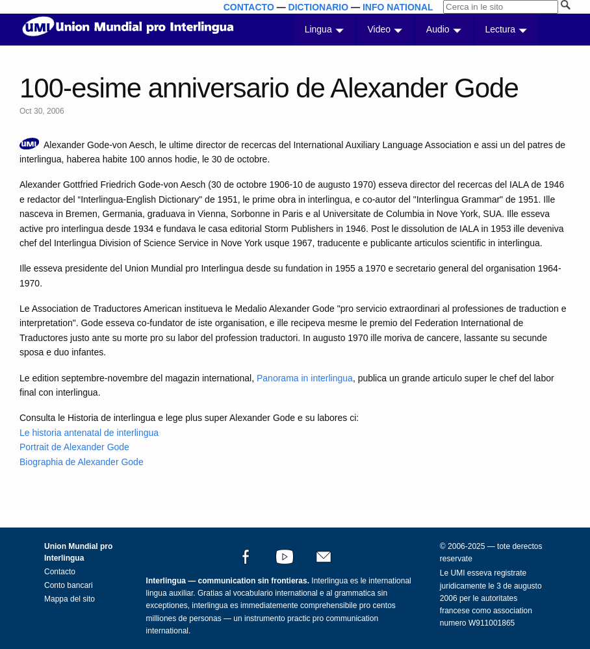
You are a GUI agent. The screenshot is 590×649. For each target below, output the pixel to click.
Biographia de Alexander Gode (81, 462)
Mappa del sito (69, 599)
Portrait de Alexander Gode (74, 447)
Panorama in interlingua (305, 378)
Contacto (59, 571)
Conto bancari (68, 585)
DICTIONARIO (319, 7)
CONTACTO (249, 7)
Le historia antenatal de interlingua (89, 432)
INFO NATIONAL (398, 7)
